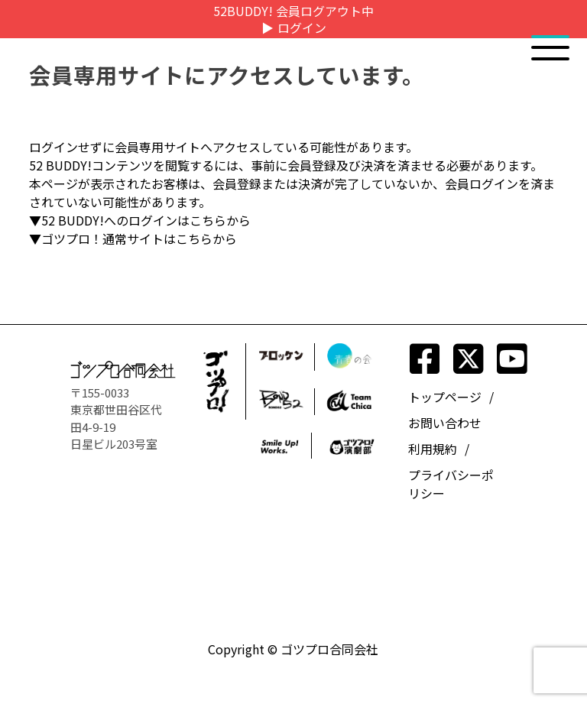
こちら (208, 220)
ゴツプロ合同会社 (329, 649)
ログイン (301, 27)
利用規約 (432, 449)
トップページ (445, 397)
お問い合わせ (445, 423)
